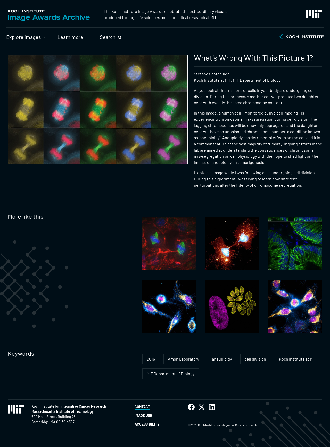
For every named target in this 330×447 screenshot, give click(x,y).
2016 (151, 358)
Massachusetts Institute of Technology (62, 411)
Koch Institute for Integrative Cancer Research (68, 406)
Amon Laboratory (183, 358)
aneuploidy (222, 358)
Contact (142, 407)
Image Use (143, 415)
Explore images (23, 37)
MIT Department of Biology (170, 373)
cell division (255, 358)
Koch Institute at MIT (297, 358)
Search (108, 37)
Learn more (70, 37)
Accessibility (147, 424)
